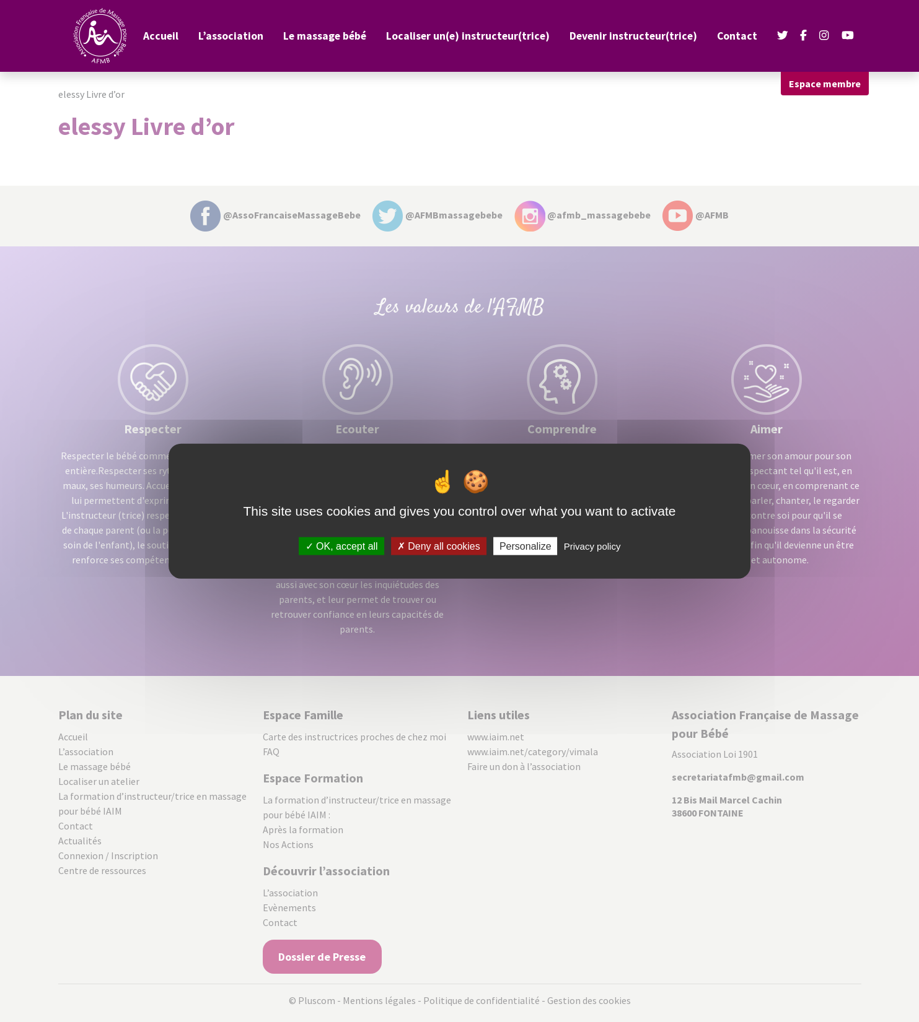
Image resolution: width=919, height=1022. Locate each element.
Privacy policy (592, 546)
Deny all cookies (438, 546)
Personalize (525, 546)
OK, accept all (342, 546)
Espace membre (825, 83)
